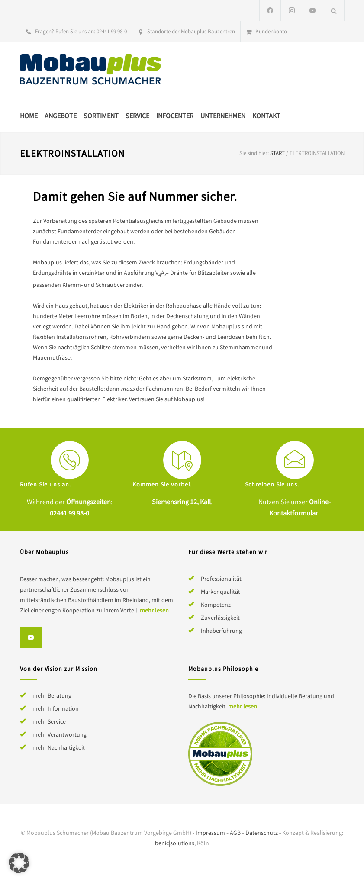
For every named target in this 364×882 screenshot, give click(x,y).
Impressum (210, 833)
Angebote (61, 115)
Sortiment (101, 115)
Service (137, 115)
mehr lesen (154, 610)
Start (277, 153)
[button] (19, 863)
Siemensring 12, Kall (181, 501)
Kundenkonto (271, 31)
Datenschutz (261, 833)
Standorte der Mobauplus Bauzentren (191, 31)
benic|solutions (174, 843)
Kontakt (266, 115)
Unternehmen (222, 115)
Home (29, 115)
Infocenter (174, 115)
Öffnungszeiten (88, 501)
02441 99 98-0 (112, 31)
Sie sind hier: (254, 153)
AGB (235, 833)
